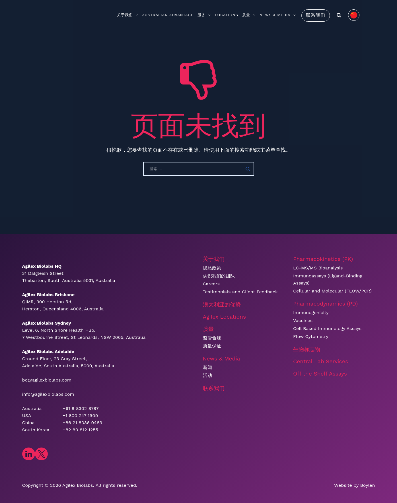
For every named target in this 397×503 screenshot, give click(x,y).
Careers (211, 283)
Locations (226, 15)
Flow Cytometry (310, 336)
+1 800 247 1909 (80, 415)
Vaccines (302, 320)
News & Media (278, 15)
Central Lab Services (320, 361)
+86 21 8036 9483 (82, 422)
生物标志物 (306, 349)
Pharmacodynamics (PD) (325, 303)
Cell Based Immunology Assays (327, 328)
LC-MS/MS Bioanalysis (318, 268)
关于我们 (127, 15)
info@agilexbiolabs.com (48, 394)
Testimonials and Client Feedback (240, 291)
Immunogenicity (311, 312)
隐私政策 (212, 268)
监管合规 (212, 338)
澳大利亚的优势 (222, 304)
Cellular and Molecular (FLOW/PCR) (332, 291)
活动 (207, 375)
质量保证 (212, 346)
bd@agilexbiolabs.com (47, 380)
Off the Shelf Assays (320, 373)
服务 (204, 15)
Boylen (367, 485)
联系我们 (315, 15)
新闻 (207, 367)
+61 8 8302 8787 (81, 408)
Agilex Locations (224, 317)
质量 (249, 15)
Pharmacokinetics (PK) (323, 259)
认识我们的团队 (219, 276)
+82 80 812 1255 (80, 429)
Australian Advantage (168, 15)
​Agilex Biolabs (77, 485)
